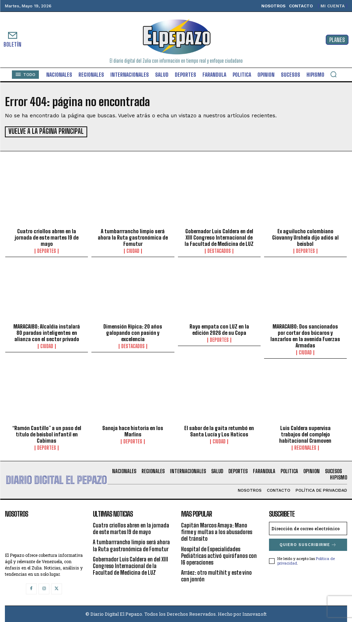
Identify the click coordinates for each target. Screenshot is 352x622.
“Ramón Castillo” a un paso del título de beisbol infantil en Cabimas (46, 433)
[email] (308, 527)
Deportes (46, 250)
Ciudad (132, 250)
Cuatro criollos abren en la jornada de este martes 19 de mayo (46, 236)
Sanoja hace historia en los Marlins (132, 430)
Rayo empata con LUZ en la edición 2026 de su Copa (219, 329)
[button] (333, 74)
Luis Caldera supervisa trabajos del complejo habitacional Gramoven (305, 433)
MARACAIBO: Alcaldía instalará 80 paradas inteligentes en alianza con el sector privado (46, 332)
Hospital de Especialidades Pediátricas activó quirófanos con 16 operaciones (219, 555)
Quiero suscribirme (308, 544)
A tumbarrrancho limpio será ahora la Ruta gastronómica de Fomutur (133, 236)
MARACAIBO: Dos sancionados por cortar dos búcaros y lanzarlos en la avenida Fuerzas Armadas (305, 335)
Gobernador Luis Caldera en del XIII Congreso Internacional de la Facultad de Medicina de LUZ (219, 236)
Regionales (305, 447)
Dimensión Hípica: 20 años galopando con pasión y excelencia (132, 332)
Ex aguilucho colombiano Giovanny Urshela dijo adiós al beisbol (305, 236)
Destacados (219, 250)
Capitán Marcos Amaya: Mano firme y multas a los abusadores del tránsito (216, 531)
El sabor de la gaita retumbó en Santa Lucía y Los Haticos (219, 430)
